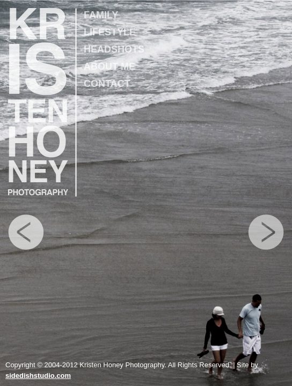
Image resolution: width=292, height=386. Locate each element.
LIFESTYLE (110, 32)
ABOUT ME (109, 66)
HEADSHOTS (114, 49)
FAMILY (101, 15)
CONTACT (107, 83)
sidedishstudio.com (38, 376)
